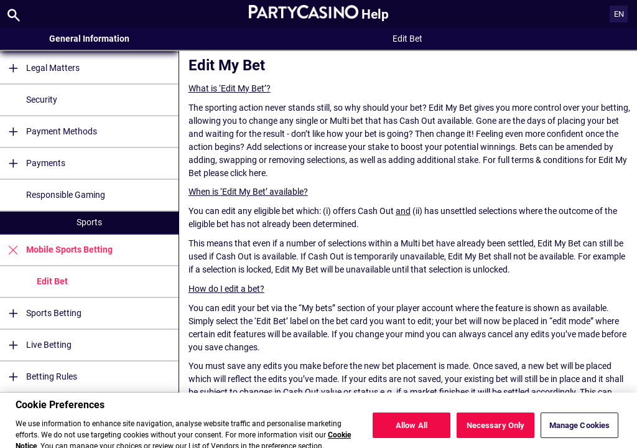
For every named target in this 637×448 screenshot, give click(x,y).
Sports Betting (40, 313)
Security (41, 100)
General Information (89, 39)
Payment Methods (48, 131)
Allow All (411, 433)
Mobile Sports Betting (56, 250)
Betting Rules (38, 377)
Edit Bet (52, 281)
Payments (32, 163)
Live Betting (36, 345)
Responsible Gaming (65, 195)
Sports (89, 222)
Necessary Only (496, 433)
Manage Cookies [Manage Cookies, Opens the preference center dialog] (579, 433)
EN (619, 14)
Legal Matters (40, 68)
